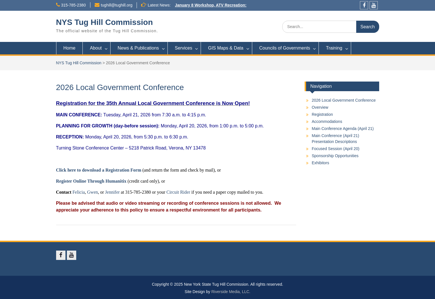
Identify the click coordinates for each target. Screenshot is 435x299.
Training (334, 48)
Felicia (79, 192)
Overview (320, 107)
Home (69, 48)
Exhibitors (320, 163)
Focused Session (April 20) (335, 148)
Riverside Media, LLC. (231, 291)
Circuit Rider (178, 192)
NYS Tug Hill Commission (104, 22)
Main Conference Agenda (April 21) (343, 128)
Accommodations (327, 121)
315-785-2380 (73, 5)
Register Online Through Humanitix (91, 181)
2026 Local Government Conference (344, 100)
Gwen (92, 192)
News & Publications (138, 48)
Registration (322, 114)
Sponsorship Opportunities (335, 155)
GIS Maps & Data (225, 48)
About (96, 48)
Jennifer (112, 192)
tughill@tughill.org (117, 5)
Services (183, 48)
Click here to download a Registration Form (98, 170)
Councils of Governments (284, 48)
